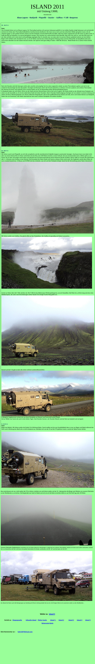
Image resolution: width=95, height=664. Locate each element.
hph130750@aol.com (25, 632)
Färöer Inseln (42, 620)
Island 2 (61, 620)
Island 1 (53, 620)
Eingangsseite (17, 620)
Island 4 (79, 620)
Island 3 (71, 620)
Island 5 (52, 614)
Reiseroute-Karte (47, 623)
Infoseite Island (31, 620)
